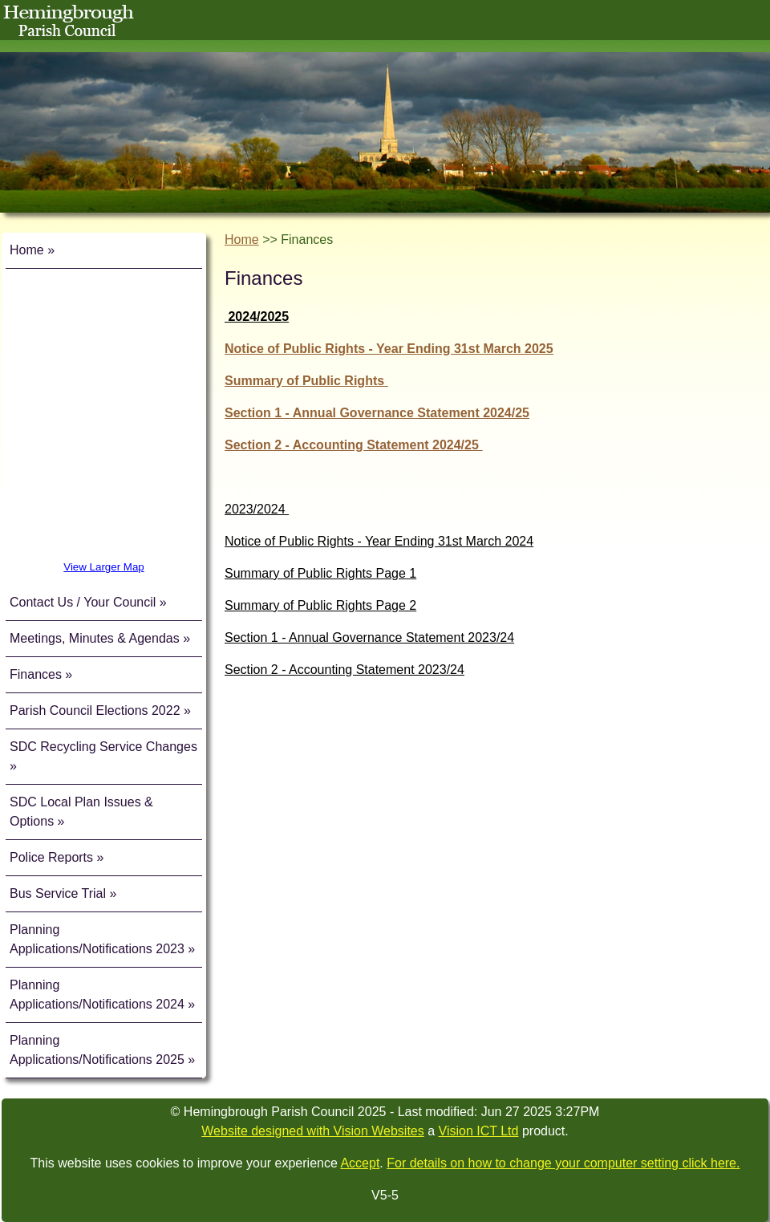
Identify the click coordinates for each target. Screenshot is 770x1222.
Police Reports (53, 857)
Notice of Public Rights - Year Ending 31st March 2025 (389, 348)
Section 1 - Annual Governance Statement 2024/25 (377, 413)
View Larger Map (103, 567)
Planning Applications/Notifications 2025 (97, 1049)
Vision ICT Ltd (479, 1131)
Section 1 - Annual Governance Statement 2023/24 (369, 637)
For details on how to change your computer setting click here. (563, 1163)
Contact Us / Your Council (83, 602)
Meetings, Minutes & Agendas (95, 638)
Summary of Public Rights (306, 381)
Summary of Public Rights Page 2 (320, 605)
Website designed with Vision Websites (312, 1131)
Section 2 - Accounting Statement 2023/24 (344, 669)
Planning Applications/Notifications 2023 (97, 939)
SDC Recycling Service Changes (103, 746)
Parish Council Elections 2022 (95, 710)
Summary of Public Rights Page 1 (320, 573)
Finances (36, 674)
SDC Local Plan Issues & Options (81, 811)
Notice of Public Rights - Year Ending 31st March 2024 (379, 541)
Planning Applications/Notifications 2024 (97, 994)
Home (27, 250)
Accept (359, 1163)
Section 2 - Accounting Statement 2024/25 (353, 445)
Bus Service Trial (59, 893)
